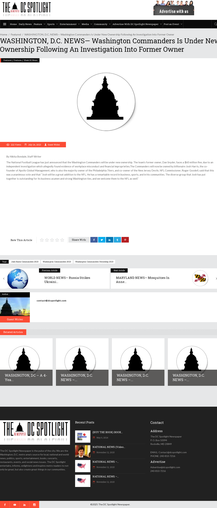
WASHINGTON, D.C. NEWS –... (77, 377)
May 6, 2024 (102, 437)
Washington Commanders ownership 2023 (94, 261)
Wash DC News (30, 60)
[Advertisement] (110, 206)
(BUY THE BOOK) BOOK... (108, 432)
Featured (16, 34)
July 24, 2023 (34, 144)
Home (3, 34)
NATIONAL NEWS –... (106, 461)
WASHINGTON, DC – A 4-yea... (26, 377)
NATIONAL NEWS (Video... (109, 447)
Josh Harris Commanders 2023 (24, 261)
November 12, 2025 (105, 452)
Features (18, 60)
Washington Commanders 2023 (57, 261)
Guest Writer (54, 144)
